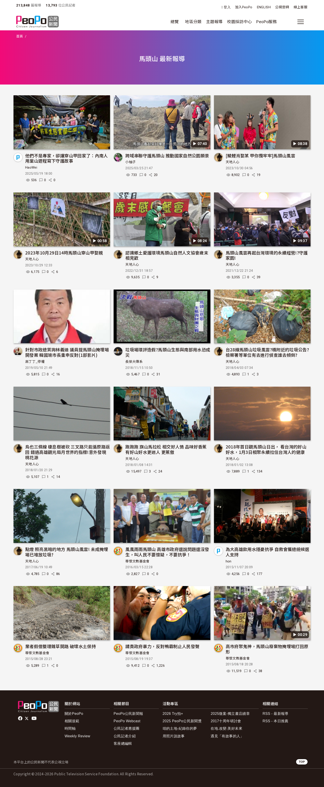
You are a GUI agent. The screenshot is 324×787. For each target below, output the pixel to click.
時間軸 (70, 728)
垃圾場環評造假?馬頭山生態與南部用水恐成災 (167, 352)
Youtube (34, 718)
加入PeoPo (243, 7)
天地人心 (232, 162)
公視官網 (282, 7)
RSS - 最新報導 (275, 714)
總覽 (175, 21)
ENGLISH (264, 7)
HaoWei (31, 167)
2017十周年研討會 (226, 721)
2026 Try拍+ (173, 714)
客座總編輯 (123, 743)
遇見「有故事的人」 (227, 736)
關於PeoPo (74, 714)
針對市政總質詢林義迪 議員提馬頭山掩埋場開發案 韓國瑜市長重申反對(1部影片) (67, 352)
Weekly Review (77, 736)
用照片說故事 (174, 736)
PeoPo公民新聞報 (128, 714)
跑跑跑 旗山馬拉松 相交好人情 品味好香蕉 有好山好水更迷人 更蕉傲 (166, 449)
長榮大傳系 (134, 362)
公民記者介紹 (125, 736)
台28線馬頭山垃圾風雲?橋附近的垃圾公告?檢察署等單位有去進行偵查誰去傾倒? (267, 352)
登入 (227, 7)
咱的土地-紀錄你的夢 (180, 728)
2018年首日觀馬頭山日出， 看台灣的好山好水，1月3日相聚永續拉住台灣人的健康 (266, 449)
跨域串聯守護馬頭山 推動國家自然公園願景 (167, 155)
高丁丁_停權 (35, 362)
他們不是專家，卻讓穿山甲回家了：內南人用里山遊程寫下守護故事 (66, 158)
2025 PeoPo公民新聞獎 (182, 721)
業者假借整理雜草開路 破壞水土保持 (60, 646)
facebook (20, 718)
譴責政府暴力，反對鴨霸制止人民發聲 (162, 646)
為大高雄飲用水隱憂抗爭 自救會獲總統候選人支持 (267, 551)
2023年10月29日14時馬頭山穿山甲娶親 (64, 253)
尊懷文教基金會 (137, 561)
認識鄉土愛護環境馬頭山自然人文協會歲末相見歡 (166, 255)
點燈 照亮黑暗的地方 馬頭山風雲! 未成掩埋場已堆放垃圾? (66, 551)
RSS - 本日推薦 (275, 721)
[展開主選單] (300, 21)
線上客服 (300, 7)
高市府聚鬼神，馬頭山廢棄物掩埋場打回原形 (267, 649)
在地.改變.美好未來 (226, 728)
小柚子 (130, 162)
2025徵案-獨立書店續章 (230, 714)
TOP (302, 761)
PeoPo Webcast (127, 721)
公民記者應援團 (127, 728)
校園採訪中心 (239, 21)
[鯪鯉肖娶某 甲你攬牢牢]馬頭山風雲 (260, 155)
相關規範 (72, 721)
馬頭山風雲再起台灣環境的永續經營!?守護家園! (267, 255)
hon (229, 561)
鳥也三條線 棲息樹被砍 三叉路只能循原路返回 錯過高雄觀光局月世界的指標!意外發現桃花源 (67, 452)
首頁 (19, 36)
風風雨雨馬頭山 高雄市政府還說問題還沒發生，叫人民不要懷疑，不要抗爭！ (167, 551)
